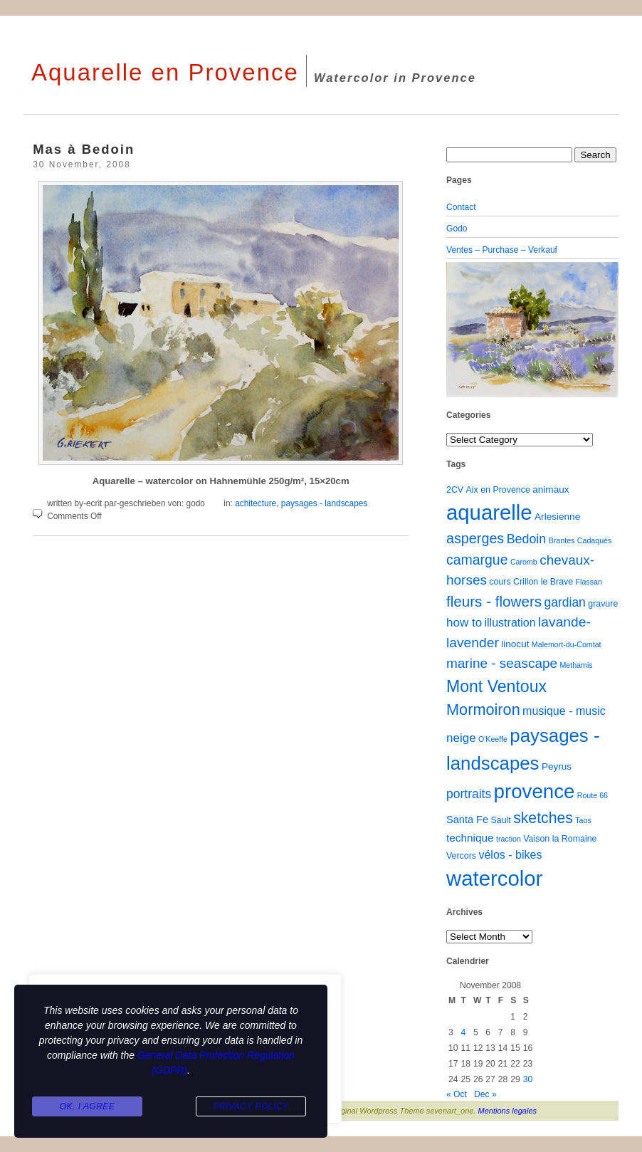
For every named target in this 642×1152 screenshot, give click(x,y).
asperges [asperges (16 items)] (475, 538)
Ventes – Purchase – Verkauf (501, 250)
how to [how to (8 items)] (464, 622)
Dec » (485, 1094)
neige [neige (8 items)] (461, 738)
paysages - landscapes (324, 503)
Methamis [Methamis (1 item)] (575, 665)
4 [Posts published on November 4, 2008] (463, 1032)
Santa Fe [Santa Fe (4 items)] (467, 819)
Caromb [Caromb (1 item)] (523, 561)
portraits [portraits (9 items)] (468, 794)
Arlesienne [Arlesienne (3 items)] (557, 516)
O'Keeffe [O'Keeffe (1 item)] (492, 739)
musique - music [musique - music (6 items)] (564, 710)
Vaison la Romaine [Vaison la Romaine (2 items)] (559, 839)
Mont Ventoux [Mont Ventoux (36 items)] (496, 686)
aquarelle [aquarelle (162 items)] (489, 512)
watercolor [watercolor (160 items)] (494, 878)
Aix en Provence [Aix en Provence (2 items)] (498, 490)
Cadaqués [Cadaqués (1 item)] (594, 540)
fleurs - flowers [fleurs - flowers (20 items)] (494, 601)
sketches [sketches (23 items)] (543, 818)
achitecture (255, 503)
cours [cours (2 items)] (499, 582)
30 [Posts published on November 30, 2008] (527, 1079)
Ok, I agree (87, 1106)
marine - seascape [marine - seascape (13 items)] (501, 663)
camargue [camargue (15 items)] (477, 559)
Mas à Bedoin (84, 149)
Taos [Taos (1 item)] (583, 820)
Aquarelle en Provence (165, 72)
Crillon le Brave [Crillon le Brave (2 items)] (543, 582)
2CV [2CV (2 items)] (454, 490)
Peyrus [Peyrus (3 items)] (557, 766)
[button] (459, 329)
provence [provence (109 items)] (534, 791)
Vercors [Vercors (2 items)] (461, 856)
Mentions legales (507, 1110)
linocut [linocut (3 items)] (515, 644)
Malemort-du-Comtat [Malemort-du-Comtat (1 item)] (566, 644)
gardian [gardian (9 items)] (564, 602)
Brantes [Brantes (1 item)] (562, 540)
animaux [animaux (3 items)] (550, 489)
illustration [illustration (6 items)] (509, 622)
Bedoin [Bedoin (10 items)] (527, 539)
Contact (461, 207)
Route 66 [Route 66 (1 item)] (592, 795)
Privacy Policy (250, 1106)
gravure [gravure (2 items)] (603, 604)
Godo (457, 229)
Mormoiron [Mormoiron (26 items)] (483, 709)
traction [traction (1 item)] (508, 838)
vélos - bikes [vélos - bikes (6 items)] (510, 854)
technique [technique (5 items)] (470, 838)
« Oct (456, 1094)
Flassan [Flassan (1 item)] (589, 581)
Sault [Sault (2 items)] (500, 820)
